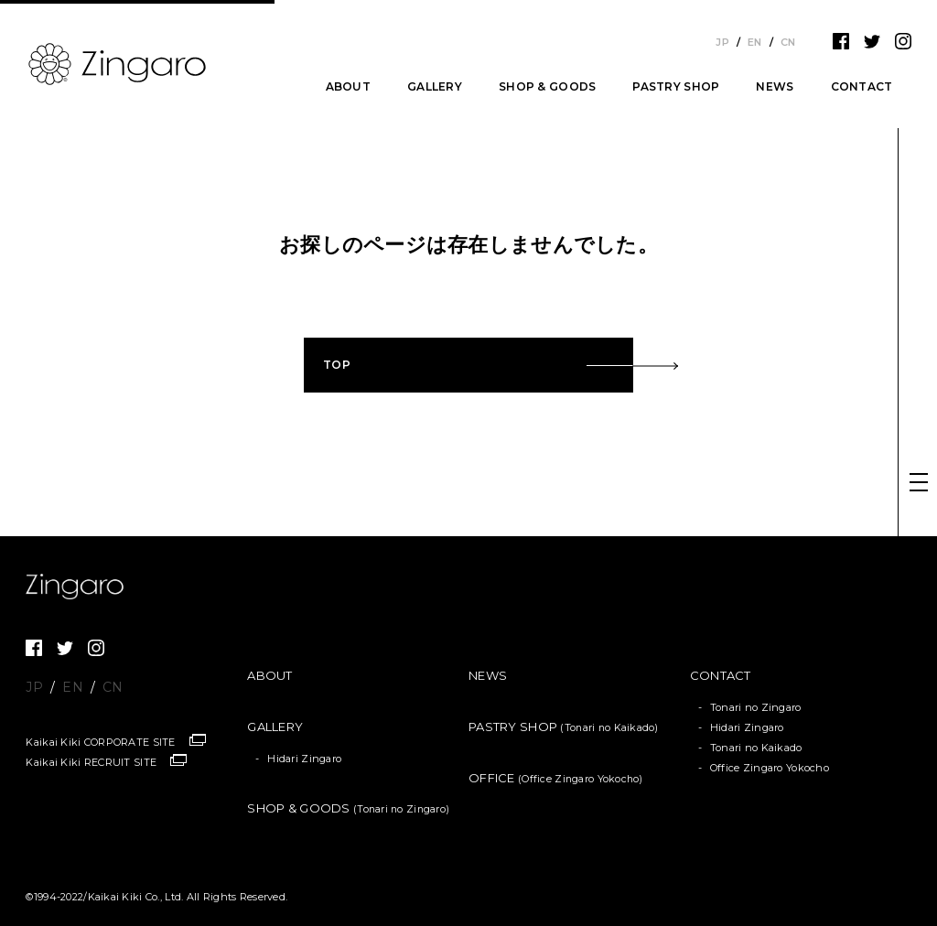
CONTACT (862, 86)
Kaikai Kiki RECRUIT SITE (91, 762)
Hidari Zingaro (304, 758)
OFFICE (555, 777)
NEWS (774, 86)
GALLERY (434, 86)
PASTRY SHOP (675, 86)
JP (722, 42)
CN (788, 42)
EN (755, 42)
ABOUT (348, 86)
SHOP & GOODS (547, 86)
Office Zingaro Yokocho (769, 767)
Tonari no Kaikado (756, 747)
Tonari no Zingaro (756, 707)
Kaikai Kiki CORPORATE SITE (100, 742)
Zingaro (80, 586)
